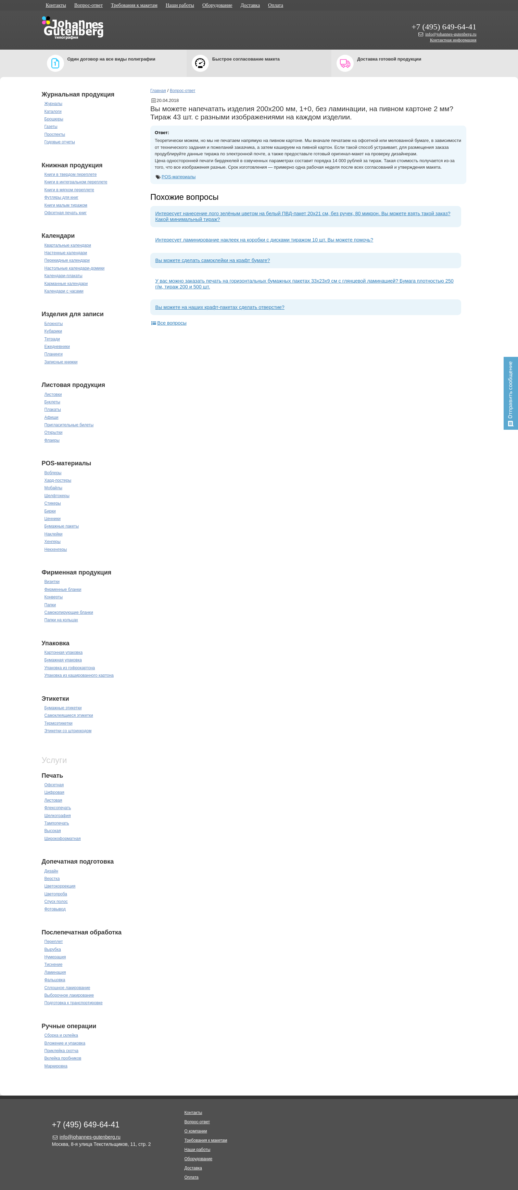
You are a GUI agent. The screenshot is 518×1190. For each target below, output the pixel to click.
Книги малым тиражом (66, 205)
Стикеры (53, 503)
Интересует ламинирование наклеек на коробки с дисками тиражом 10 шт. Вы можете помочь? (264, 240)
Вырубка (53, 949)
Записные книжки (61, 362)
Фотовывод (55, 909)
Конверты (54, 597)
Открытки (54, 432)
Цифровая (54, 792)
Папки (50, 605)
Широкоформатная (63, 838)
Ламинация (55, 972)
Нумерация (55, 957)
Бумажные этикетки (63, 708)
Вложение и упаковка (65, 1043)
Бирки (50, 511)
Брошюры (54, 119)
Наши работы (180, 5)
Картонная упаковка (64, 652)
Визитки (52, 581)
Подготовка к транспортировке (74, 1002)
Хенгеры (53, 541)
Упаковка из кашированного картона (79, 675)
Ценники (53, 518)
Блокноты (54, 323)
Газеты (51, 126)
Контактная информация (453, 39)
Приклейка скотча (62, 1050)
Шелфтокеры (57, 495)
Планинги (54, 354)
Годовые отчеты (60, 142)
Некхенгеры (56, 549)
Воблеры (53, 472)
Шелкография (58, 815)
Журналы (53, 103)
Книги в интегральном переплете (76, 182)
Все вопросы (168, 323)
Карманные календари (66, 283)
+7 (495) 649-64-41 (444, 26)
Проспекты (55, 134)
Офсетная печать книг (66, 212)
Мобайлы (53, 488)
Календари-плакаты (64, 275)
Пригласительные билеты (69, 425)
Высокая (53, 830)
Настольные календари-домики (75, 268)
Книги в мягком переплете (69, 189)
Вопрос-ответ (88, 5)
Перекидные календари (67, 260)
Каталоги (53, 111)
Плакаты (53, 409)
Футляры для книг (61, 197)
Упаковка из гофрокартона (70, 667)
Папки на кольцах (61, 620)
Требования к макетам (134, 5)
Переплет (54, 941)
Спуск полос (56, 901)
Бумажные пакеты (62, 526)
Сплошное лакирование (67, 987)
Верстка (52, 878)
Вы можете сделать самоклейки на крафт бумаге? (212, 260)
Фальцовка (55, 980)
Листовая (53, 800)
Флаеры (52, 440)
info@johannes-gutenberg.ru (450, 34)
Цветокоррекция (60, 886)
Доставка (250, 5)
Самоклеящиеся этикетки (69, 715)
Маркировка (56, 1066)
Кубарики (53, 331)
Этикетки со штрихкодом (68, 730)
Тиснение (54, 964)
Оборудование (217, 5)
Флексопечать (58, 807)
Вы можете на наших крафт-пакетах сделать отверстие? (219, 307)
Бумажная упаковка (63, 660)
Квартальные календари (68, 245)
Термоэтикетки (59, 723)
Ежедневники (57, 346)
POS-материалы (178, 176)
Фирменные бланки (63, 589)
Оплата (275, 5)
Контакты (56, 5)
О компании (196, 1131)
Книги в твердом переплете (71, 174)
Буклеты (52, 402)
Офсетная (54, 784)
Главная (158, 90)
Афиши (52, 417)
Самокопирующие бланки (69, 612)
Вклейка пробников (63, 1058)
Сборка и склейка (61, 1035)
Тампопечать (57, 823)
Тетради (52, 339)
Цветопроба (56, 894)
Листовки (53, 394)
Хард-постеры (58, 480)
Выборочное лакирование (69, 995)
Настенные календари (66, 252)
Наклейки (54, 534)
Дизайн (51, 871)
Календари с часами (64, 291)
